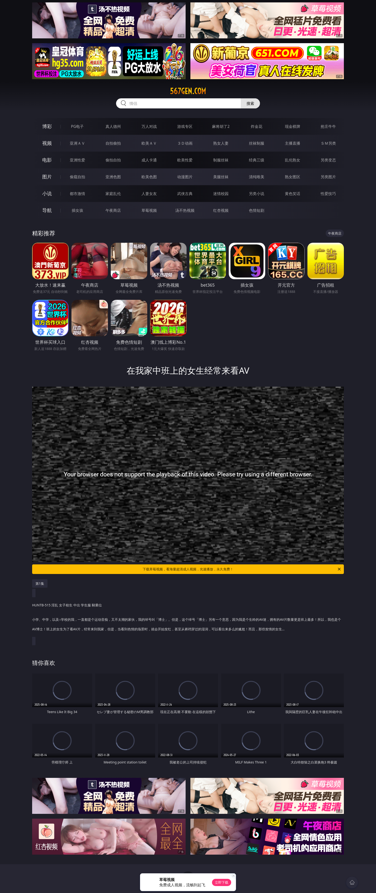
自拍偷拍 (113, 143)
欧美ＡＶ (149, 143)
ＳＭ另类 (328, 143)
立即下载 (221, 882)
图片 (47, 176)
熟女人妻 (221, 143)
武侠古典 (185, 193)
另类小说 (256, 193)
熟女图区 (292, 176)
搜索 (250, 103)
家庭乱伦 (113, 193)
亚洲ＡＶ (77, 143)
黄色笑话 (292, 193)
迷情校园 (221, 193)
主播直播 (292, 143)
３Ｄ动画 (185, 143)
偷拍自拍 (113, 160)
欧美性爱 (185, 160)
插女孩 (77, 210)
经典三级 (256, 160)
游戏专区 (185, 126)
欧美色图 (149, 176)
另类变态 (328, 160)
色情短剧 (256, 210)
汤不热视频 (184, 210)
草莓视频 (149, 210)
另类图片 (328, 176)
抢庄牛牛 (328, 126)
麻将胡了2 (220, 126)
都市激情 (77, 193)
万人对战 (149, 126)
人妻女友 (149, 193)
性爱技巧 (328, 193)
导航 (47, 210)
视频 (47, 143)
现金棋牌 (292, 126)
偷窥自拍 (77, 176)
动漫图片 (185, 176)
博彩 (47, 126)
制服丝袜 (221, 160)
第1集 (39, 583)
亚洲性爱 (77, 160)
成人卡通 (149, 160)
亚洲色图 (113, 176)
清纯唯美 (256, 176)
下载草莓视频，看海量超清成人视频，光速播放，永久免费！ (242, 569)
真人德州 (113, 126)
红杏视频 (221, 210)
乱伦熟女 (292, 160)
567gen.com (188, 91)
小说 (47, 193)
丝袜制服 (256, 143)
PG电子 (77, 126)
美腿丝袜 (221, 176)
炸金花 (256, 126)
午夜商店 (113, 210)
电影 (47, 160)
